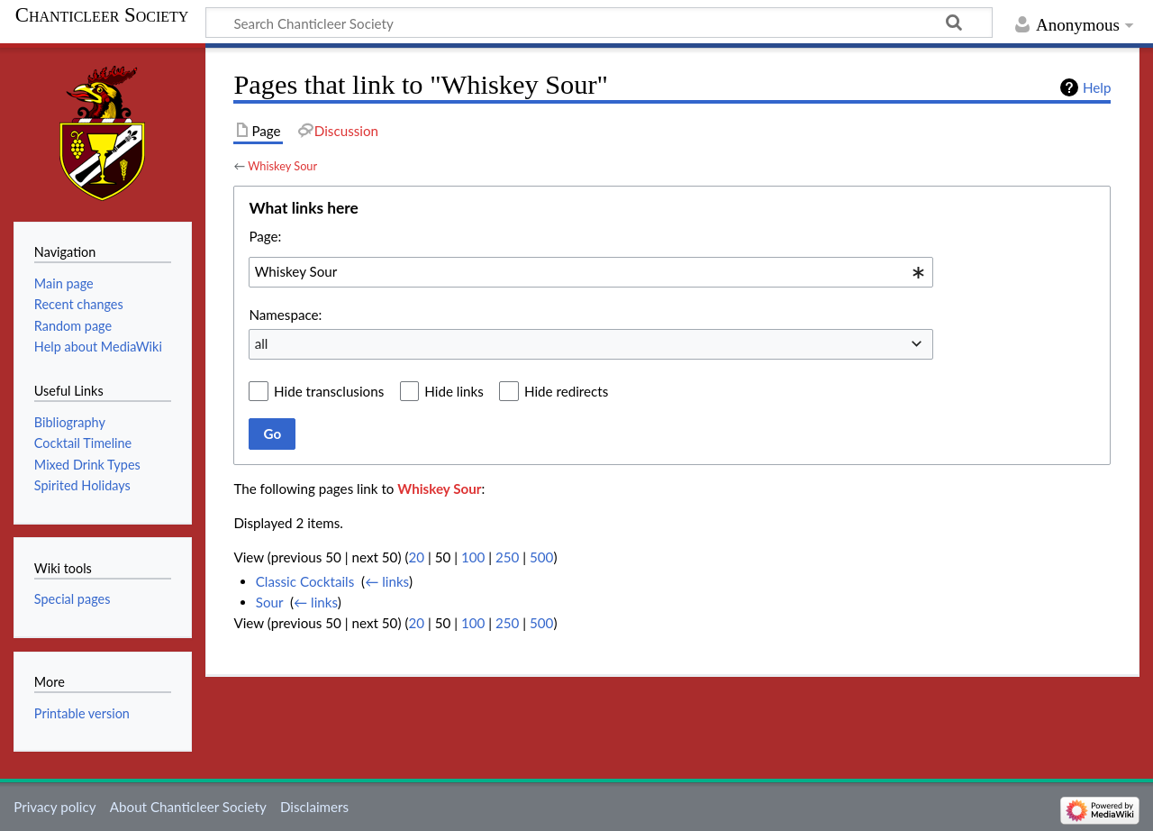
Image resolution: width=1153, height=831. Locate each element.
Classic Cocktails (305, 581)
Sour (269, 602)
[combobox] (591, 272)
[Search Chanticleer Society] (599, 22)
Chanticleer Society (102, 15)
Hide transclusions (329, 391)
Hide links (454, 391)
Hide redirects (566, 391)
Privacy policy (54, 807)
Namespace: (285, 314)
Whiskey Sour (282, 166)
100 (473, 557)
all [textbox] (261, 343)
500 (541, 557)
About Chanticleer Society (188, 807)
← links (387, 581)
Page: (265, 236)
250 (507, 557)
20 (416, 557)
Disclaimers (314, 807)
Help (1097, 87)
